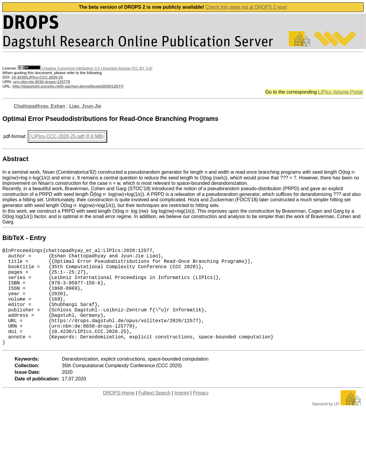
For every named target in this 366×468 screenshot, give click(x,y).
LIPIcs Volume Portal (340, 91)
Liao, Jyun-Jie (85, 106)
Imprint (181, 414)
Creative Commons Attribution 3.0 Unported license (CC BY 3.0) (85, 68)
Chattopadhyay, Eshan (39, 106)
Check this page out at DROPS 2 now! (246, 7)
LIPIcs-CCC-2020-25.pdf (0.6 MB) (67, 136)
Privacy (201, 414)
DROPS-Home (119, 414)
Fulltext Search (154, 414)
